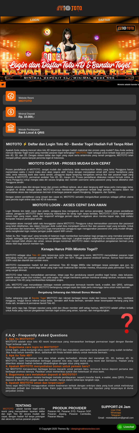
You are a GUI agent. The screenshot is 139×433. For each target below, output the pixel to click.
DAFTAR (104, 19)
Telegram (116, 415)
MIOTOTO (25, 100)
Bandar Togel (39, 298)
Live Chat (116, 410)
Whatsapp (116, 412)
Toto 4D (36, 255)
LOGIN (34, 19)
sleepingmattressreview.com (85, 429)
